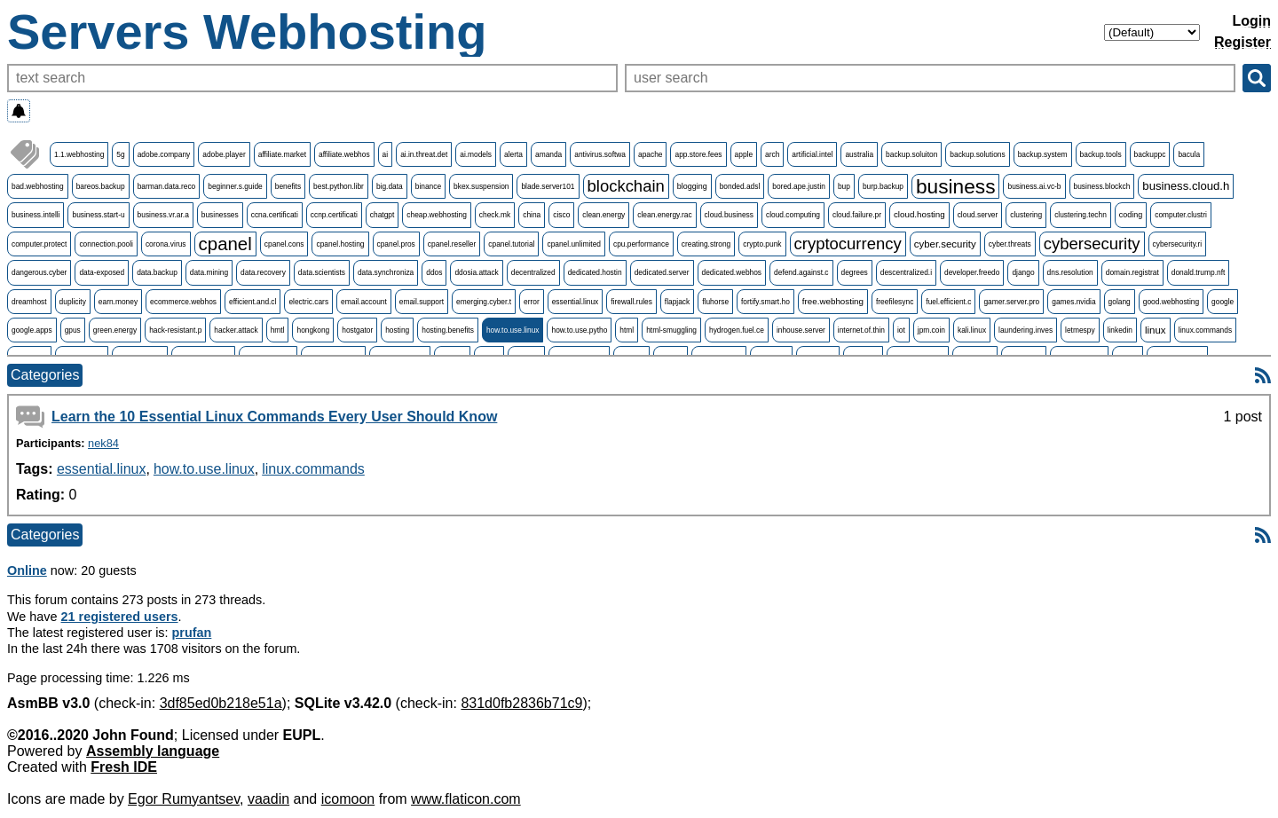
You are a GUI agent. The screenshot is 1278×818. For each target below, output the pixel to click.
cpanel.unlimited (574, 244)
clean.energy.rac (664, 214)
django (1023, 272)
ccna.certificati (274, 214)
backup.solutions (977, 154)
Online (27, 570)
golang (1119, 301)
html (626, 330)
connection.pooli (106, 244)
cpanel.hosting (340, 244)
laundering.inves (1025, 330)
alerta (513, 154)
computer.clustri (1181, 214)
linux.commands (1206, 330)
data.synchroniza (386, 272)
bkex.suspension (481, 186)
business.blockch (1102, 186)
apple (744, 154)
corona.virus (166, 244)
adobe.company (164, 154)
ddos (434, 272)
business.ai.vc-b (1034, 186)
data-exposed (101, 272)
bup (844, 186)
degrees (854, 272)
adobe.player (223, 154)
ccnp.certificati (334, 214)
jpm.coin (931, 330)
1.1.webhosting (79, 154)
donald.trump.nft (1199, 272)
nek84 (103, 443)
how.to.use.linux (513, 330)
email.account (364, 301)
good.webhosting (1171, 301)
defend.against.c (801, 272)
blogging (692, 186)
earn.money (118, 301)
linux (1155, 330)
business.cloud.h (1185, 186)
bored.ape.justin (798, 186)
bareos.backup (100, 186)
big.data (389, 186)
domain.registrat (1132, 272)
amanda (548, 154)
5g (120, 154)
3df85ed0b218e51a (221, 703)
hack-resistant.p (175, 330)
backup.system (1043, 154)
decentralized (533, 272)
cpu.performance (641, 244)
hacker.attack (235, 330)
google (1222, 301)
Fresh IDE (124, 767)
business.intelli (35, 214)
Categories (45, 374)
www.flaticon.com (466, 798)
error (532, 301)
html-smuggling (671, 330)
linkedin (1120, 330)
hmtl (278, 330)
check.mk (494, 214)
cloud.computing (793, 214)
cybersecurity (1092, 243)
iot (901, 330)
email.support (421, 301)
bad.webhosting (38, 186)
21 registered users (119, 617)
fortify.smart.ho (765, 301)
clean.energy (603, 214)
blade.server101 (547, 186)
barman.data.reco (167, 186)
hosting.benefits (448, 330)
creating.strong (706, 244)
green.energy (115, 330)
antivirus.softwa (600, 154)
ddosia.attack (476, 272)
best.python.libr (338, 186)
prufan (192, 632)
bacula (1189, 154)
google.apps (32, 330)
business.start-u (98, 214)
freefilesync (894, 301)
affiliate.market (282, 154)
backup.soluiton (911, 154)
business (955, 186)
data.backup (157, 272)
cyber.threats (1010, 244)
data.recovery (263, 272)
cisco (561, 214)
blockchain (626, 186)
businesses (220, 214)
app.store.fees (698, 154)
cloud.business (729, 214)
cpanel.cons (284, 244)
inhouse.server (801, 330)
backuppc (1150, 154)
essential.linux (575, 301)
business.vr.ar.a (163, 214)
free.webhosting (833, 301)
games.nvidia (1073, 301)
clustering (1026, 214)
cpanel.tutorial (511, 244)
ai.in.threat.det (423, 154)
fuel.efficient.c (948, 301)
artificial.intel (812, 154)
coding (1130, 214)
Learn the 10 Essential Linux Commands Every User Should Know (274, 416)
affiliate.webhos (344, 154)
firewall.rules (631, 301)
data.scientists (321, 272)
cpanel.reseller (452, 244)
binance (428, 186)
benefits (288, 186)
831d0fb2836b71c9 (521, 703)
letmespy (1080, 330)
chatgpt (382, 214)
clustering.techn (1080, 214)
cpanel (225, 243)
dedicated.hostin (595, 272)
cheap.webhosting (436, 214)
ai (386, 154)
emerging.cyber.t (483, 301)
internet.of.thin (861, 330)
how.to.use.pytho (579, 330)
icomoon (348, 798)
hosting (397, 330)
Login (1251, 20)
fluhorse (715, 301)
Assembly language (152, 751)
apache (650, 154)
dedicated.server (662, 272)
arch (772, 154)
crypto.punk (762, 244)
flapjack (677, 301)
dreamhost (29, 301)
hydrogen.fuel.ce (736, 330)
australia (859, 154)
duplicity (72, 301)
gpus (73, 330)
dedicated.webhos (732, 272)
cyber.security (945, 244)
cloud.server (978, 214)
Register (1242, 42)
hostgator (357, 330)
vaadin (268, 798)
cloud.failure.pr (856, 214)
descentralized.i (906, 272)
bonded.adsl (740, 186)
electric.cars (308, 301)
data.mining (209, 272)
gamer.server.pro (1011, 301)
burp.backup (883, 186)
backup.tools (1101, 154)
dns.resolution (1070, 272)
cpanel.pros (396, 244)
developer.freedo (971, 272)
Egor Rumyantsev (184, 798)
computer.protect (39, 244)
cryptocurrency (848, 243)
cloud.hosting (919, 214)
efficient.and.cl (252, 301)
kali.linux (972, 330)
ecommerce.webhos (183, 301)
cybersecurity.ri (1178, 244)
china (531, 214)
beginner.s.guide (235, 186)
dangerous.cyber (39, 272)
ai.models (476, 154)
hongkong (312, 330)
